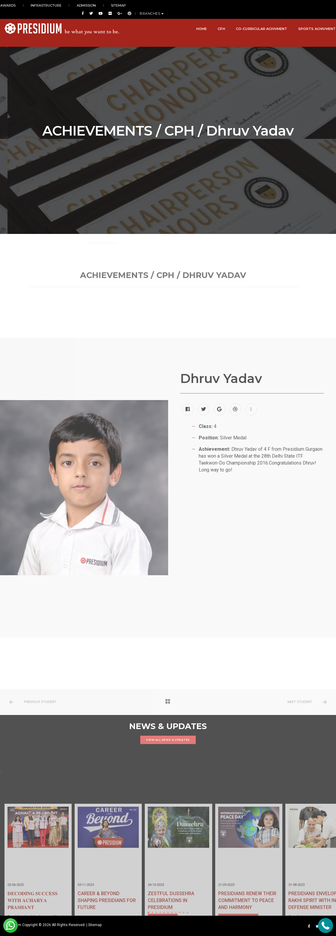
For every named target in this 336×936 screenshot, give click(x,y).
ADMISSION (77, 5)
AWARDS (12, 5)
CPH (217, 21)
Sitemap (95, 925)
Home (197, 21)
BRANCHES (320, 6)
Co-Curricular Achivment (257, 21)
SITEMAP (102, 5)
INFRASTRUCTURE (43, 5)
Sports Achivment (313, 21)
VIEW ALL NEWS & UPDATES (168, 739)
